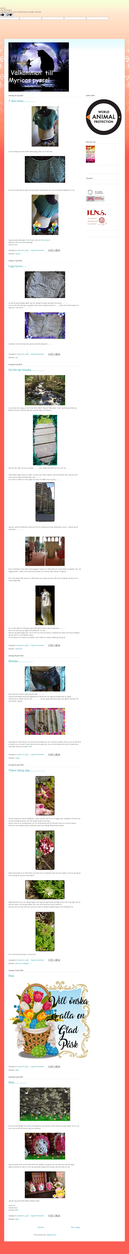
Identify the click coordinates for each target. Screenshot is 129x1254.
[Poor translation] (9, 15)
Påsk (11, 975)
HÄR (16, 242)
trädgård (26, 963)
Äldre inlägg (75, 1227)
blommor (18, 963)
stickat (17, 254)
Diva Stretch (45, 240)
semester (18, 649)
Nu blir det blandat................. (26, 369)
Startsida (40, 1227)
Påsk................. (17, 1082)
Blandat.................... (20, 661)
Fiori (27, 240)
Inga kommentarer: (38, 250)
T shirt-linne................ (22, 101)
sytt (16, 357)
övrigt (17, 758)
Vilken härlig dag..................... (26, 770)
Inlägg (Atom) (51, 1235)
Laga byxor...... (17, 266)
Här (14, 1205)
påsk (17, 1070)
